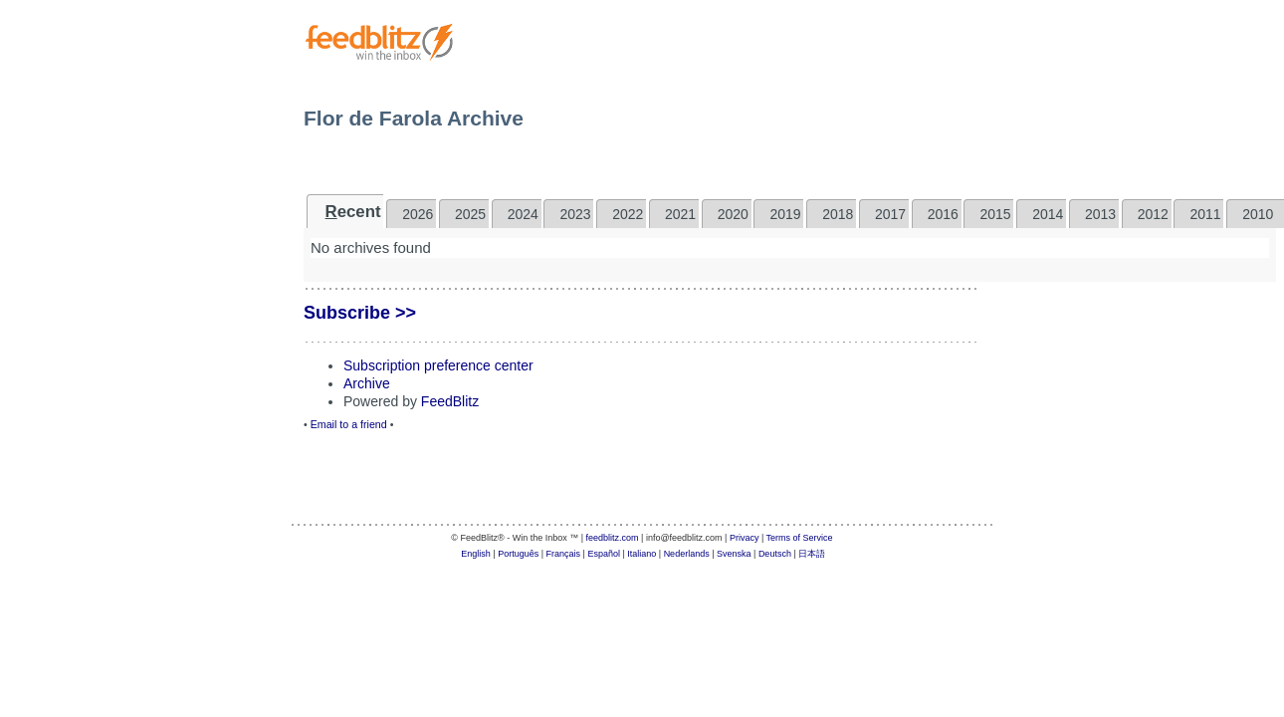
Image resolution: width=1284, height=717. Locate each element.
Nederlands (687, 554)
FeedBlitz (450, 401)
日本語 (811, 554)
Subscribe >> (360, 313)
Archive (366, 383)
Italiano (641, 554)
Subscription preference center (438, 365)
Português (518, 554)
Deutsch (774, 554)
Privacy (744, 538)
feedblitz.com (612, 538)
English (476, 554)
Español (603, 554)
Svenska (734, 554)
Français (563, 554)
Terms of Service (799, 538)
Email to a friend (349, 424)
